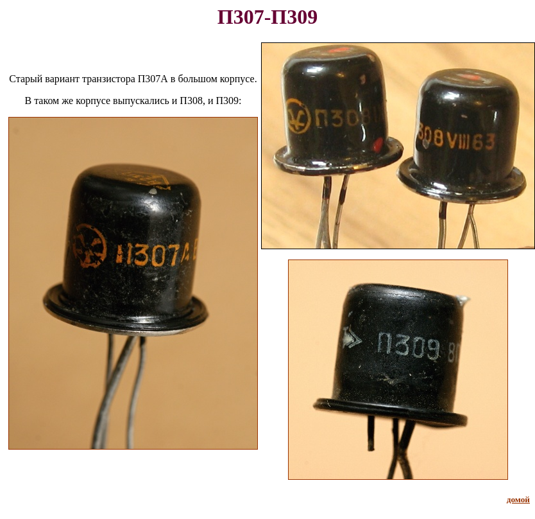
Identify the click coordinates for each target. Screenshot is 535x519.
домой (518, 499)
